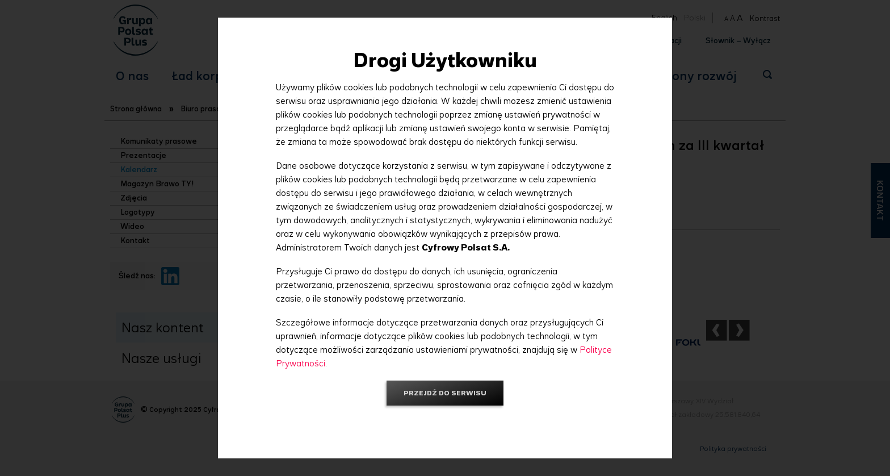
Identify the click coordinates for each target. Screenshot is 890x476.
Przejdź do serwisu (445, 393)
